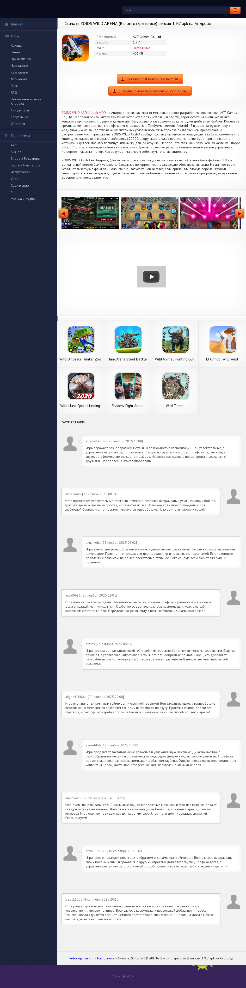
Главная (14, 24)
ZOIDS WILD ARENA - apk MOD (84, 112)
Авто (14, 145)
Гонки (14, 86)
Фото (14, 192)
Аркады (16, 45)
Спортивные (20, 117)
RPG (14, 92)
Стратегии (18, 124)
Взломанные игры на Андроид (26, 101)
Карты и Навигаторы (26, 165)
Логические (19, 79)
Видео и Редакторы (25, 158)
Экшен (15, 52)
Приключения (21, 59)
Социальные (20, 185)
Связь (15, 179)
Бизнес (16, 152)
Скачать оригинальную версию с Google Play (154, 91)
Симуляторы (20, 110)
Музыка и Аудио (23, 199)
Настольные (19, 65)
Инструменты (20, 172)
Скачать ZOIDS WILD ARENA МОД (153, 79)
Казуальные (19, 72)
